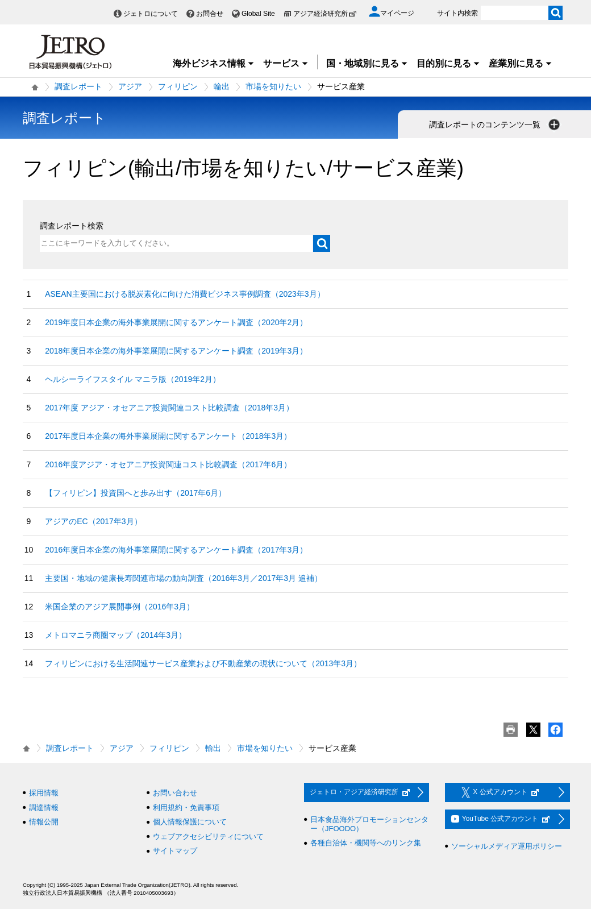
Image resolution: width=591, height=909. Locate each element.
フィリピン (178, 86)
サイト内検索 (457, 13)
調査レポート (78, 86)
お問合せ (209, 14)
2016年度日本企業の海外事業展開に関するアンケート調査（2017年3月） (176, 549)
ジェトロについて (150, 14)
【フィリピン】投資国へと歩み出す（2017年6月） (135, 492)
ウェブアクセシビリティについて (208, 836)
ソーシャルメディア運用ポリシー (506, 846)
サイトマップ (175, 850)
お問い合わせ (175, 792)
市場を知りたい (273, 86)
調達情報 (44, 807)
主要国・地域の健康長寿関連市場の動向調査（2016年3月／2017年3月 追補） (183, 578)
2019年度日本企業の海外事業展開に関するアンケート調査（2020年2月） (176, 322)
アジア (130, 86)
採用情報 (44, 792)
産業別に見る (520, 63)
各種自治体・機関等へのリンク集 (365, 843)
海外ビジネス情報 (214, 63)
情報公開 (44, 821)
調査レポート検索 (71, 225)
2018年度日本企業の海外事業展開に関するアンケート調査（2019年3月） (176, 350)
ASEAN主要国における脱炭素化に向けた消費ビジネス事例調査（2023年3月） (184, 293)
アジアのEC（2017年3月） (93, 521)
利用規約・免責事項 (186, 807)
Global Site (258, 14)
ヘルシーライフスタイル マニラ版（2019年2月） (132, 379)
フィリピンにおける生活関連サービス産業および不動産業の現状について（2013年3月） (203, 663)
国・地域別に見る (367, 63)
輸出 (222, 86)
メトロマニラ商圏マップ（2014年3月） (115, 635)
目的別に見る (448, 63)
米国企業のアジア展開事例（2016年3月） (119, 606)
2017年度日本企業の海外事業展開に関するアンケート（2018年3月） (168, 436)
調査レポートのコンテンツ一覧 (495, 124)
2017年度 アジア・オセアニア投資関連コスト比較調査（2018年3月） (169, 407)
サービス (286, 63)
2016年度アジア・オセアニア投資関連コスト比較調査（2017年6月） (168, 464)
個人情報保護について (190, 821)
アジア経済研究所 (325, 14)
